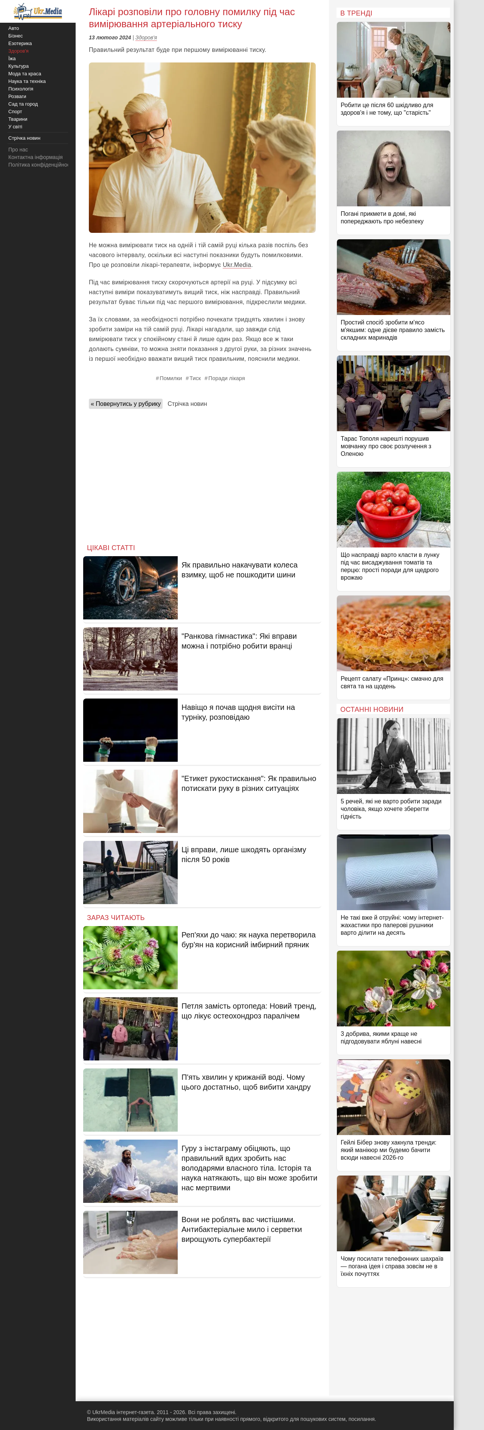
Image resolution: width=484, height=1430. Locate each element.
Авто (13, 28)
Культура (18, 66)
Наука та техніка (27, 81)
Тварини (17, 119)
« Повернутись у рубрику (126, 404)
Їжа (12, 58)
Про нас (18, 150)
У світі (15, 126)
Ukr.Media (237, 265)
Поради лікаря (226, 378)
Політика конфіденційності (40, 165)
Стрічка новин (187, 404)
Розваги (17, 96)
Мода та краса (24, 73)
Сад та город (23, 104)
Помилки (171, 378)
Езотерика (20, 43)
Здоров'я (146, 37)
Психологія (20, 89)
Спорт (15, 111)
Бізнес (15, 36)
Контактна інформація (35, 157)
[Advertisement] (202, 474)
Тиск (195, 378)
